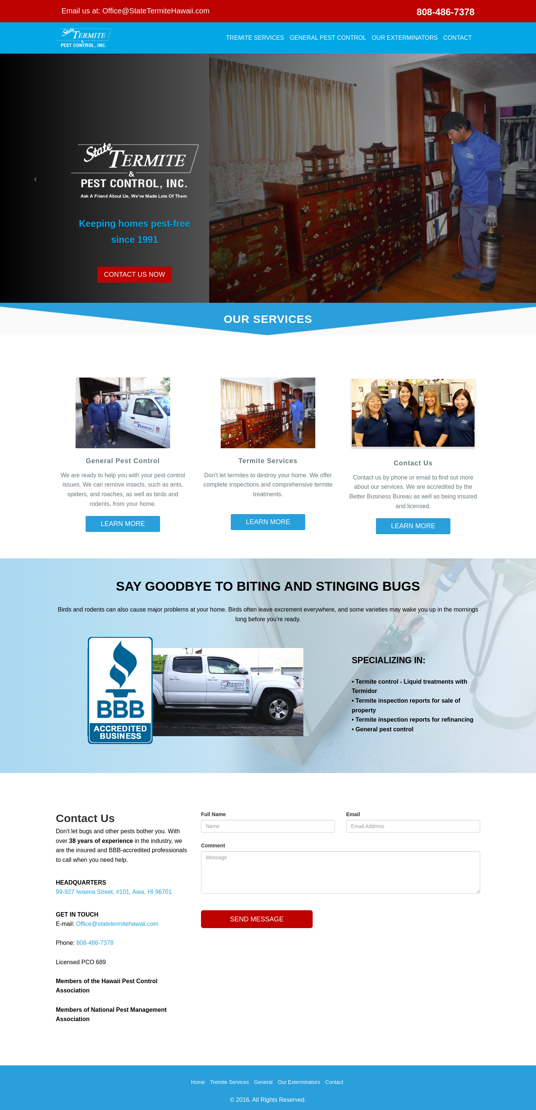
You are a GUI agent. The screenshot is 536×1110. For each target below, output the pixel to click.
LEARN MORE (122, 523)
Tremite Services (255, 38)
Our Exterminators (405, 38)
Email (353, 814)
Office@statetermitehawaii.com (117, 924)
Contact (457, 38)
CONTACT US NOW (134, 274)
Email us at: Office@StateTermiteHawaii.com (135, 11)
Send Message (257, 919)
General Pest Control (328, 38)
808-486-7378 (446, 12)
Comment (213, 845)
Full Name (213, 814)
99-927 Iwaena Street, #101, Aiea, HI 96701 (114, 892)
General (263, 1082)
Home (198, 1082)
